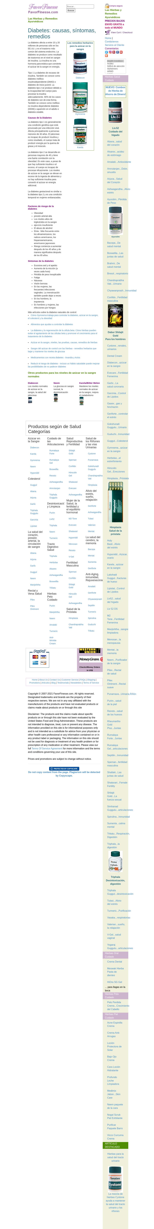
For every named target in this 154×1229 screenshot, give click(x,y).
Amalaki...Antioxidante (116, 162)
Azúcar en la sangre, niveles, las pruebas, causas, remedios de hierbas (64, 342)
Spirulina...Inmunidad (116, 816)
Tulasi (91, 518)
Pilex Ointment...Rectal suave (116, 684)
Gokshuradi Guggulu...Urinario (116, 426)
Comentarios (112, 48)
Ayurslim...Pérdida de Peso (116, 201)
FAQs (82, 680)
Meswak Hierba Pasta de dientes (115, 972)
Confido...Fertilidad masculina (116, 299)
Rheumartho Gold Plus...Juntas (114, 725)
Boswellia (53, 469)
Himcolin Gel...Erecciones (116, 470)
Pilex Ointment (34, 607)
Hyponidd (34, 473)
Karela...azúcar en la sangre (115, 566)
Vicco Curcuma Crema (115, 1137)
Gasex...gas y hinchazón (114, 405)
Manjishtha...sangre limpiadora (116, 631)
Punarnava (93, 460)
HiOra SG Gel (114, 982)
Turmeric (53, 538)
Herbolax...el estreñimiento (114, 460)
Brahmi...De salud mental (114, 265)
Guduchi (92, 624)
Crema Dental (114, 961)
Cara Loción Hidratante (113, 1069)
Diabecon (34, 447)
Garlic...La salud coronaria (115, 385)
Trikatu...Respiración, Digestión (116, 835)
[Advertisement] (120, 1221)
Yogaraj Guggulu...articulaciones (116, 946)
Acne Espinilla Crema (114, 1024)
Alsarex (53, 569)
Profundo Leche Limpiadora (113, 1080)
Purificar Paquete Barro (115, 1127)
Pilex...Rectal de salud (114, 672)
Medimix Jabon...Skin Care (113, 1094)
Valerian (91, 525)
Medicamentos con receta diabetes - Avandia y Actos (55, 357)
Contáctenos (112, 41)
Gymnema (35, 460)
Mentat (91, 531)
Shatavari (73, 482)
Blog (53, 683)
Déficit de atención (115, 66)
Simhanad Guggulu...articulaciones (116, 808)
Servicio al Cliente (114, 45)
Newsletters (76, 683)
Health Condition (115, 61)
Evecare (72, 488)
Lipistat (33, 526)
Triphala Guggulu (34, 512)
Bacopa (91, 549)
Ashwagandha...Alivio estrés (116, 191)
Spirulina (92, 618)
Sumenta (92, 562)
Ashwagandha (55, 482)
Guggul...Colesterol (116, 441)
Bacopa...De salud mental (114, 245)
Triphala (53, 525)
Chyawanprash (94, 599)
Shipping (91, 680)
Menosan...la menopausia (114, 641)
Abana (33, 491)
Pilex (32, 599)
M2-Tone (73, 518)
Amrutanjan (54, 488)
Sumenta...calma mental (116, 825)
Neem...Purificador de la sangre (116, 662)
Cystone (92, 453)
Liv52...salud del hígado (114, 600)
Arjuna (33, 497)
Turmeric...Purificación (116, 911)
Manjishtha (35, 585)
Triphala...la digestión (113, 846)
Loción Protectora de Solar (114, 1046)
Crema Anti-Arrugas (113, 1035)
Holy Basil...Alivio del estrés (113, 544)
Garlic (33, 504)
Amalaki (53, 625)
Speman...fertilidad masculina (116, 764)
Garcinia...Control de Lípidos (116, 395)
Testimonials (63, 683)
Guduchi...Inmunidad (116, 434)
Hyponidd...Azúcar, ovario (116, 556)
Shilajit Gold (72, 452)
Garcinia (34, 519)
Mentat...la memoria (113, 651)
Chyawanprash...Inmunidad (116, 290)
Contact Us (54, 680)
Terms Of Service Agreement (47, 748)
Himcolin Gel (73, 474)
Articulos (46, 683)
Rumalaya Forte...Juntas (114, 737)
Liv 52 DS (112, 609)
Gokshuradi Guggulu (93, 467)
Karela (33, 454)
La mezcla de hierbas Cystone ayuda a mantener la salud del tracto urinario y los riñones (115, 1195)
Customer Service (70, 680)
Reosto (52, 475)
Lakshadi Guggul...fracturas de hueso (116, 578)
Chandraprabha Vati (75, 626)
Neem (33, 466)
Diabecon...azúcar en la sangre (116, 364)
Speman (73, 460)
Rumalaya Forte (54, 452)
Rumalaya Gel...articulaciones (116, 747)
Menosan (73, 544)
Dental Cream (114, 356)
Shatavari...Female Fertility (116, 784)
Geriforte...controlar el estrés (116, 415)
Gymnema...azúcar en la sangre (116, 449)
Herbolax (53, 562)
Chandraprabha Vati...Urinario (115, 282)
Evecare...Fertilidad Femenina (116, 375)
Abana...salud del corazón (114, 143)
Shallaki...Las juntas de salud (115, 774)
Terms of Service (91, 683)
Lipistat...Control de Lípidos (116, 590)
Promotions (34, 683)
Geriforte (92, 506)
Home (34, 680)
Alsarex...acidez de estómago (115, 153)
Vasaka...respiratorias (116, 917)
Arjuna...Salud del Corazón (114, 181)
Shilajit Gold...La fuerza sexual (114, 796)
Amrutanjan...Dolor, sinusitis (116, 170)
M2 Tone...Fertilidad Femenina (115, 619)
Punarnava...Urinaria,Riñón (116, 694)
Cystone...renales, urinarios (116, 347)
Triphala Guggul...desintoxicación (116, 892)
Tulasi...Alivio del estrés (114, 902)
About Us (43, 680)
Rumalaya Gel (54, 461)
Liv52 (51, 519)
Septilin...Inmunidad (116, 755)
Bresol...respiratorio (116, 273)
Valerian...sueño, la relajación (116, 926)
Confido (72, 466)
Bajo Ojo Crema (111, 1058)
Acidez (115, 63)
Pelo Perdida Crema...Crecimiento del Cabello (116, 1006)
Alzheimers (115, 68)
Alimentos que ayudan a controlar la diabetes (52, 324)
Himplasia (73, 618)
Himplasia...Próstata (116, 478)
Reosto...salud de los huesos (115, 713)
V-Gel (71, 556)
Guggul (33, 485)
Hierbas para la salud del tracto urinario (115, 1157)
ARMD (115, 71)
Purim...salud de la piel (114, 703)
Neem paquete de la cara (115, 1106)
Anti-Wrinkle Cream (52, 640)
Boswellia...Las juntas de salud (115, 255)
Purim (52, 513)
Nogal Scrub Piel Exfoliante (114, 1116)
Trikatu (52, 588)
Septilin (91, 605)
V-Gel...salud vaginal (114, 936)
